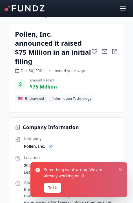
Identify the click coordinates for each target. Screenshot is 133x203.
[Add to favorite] (94, 51)
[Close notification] (120, 169)
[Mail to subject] (104, 51)
